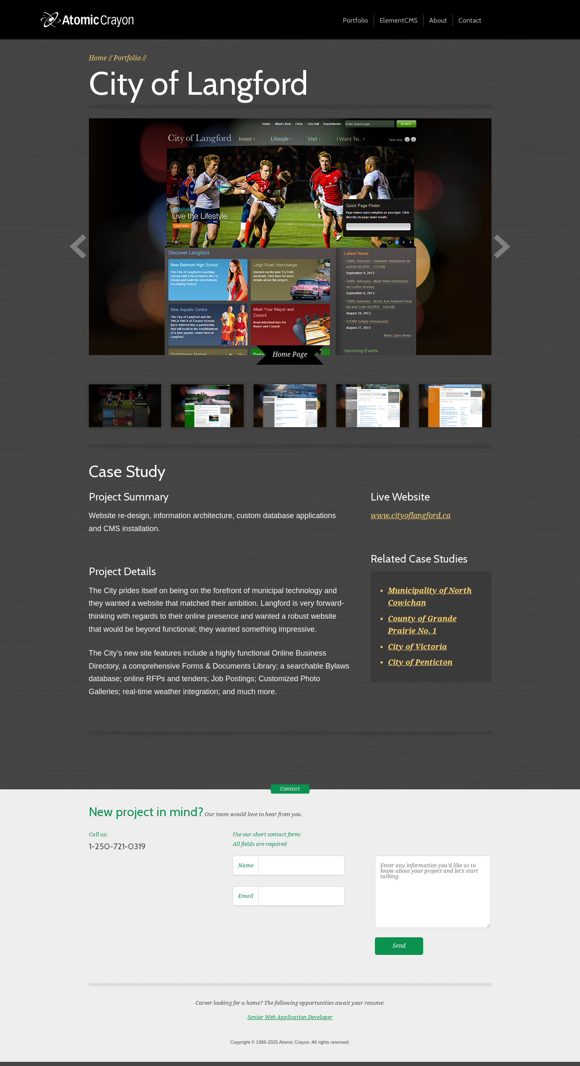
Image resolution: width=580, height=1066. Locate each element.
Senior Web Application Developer (290, 1017)
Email (245, 896)
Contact (469, 20)
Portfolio (355, 20)
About (438, 20)
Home (98, 58)
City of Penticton (420, 662)
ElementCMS (399, 20)
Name (245, 865)
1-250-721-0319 (117, 846)
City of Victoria (417, 646)
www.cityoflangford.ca (410, 515)
